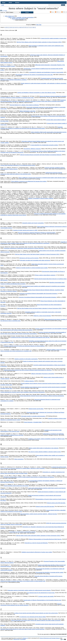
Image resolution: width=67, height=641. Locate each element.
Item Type (38, 24)
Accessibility (23, 639)
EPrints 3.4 (25, 638)
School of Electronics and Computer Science (49, 638)
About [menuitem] (10, 2)
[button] (27, 12)
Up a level (3, 10)
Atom (51, 12)
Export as (2, 12)
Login (2, 5)
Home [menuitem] (3, 2)
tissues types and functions (18, 18)
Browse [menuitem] (17, 2)
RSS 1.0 (57, 12)
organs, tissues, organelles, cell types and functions (21, 17)
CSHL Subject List (9, 16)
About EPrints (16, 639)
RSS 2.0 (64, 12)
